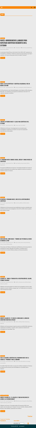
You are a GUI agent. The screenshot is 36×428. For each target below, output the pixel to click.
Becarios (19, 401)
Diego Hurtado (23, 163)
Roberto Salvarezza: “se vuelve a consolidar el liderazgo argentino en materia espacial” (14, 319)
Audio (2, 395)
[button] (22, 426)
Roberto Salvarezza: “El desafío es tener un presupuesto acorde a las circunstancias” (14, 398)
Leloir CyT (20, 125)
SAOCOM (2, 323)
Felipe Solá (20, 361)
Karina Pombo (2, 49)
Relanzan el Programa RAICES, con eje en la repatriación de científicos (15, 200)
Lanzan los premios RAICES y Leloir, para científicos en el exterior (14, 122)
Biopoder (2, 38)
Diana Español (17, 163)
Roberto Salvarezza (25, 321)
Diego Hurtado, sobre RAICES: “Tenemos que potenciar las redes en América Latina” (16, 240)
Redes (11, 244)
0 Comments (17, 47)
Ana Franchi (24, 47)
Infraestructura (21, 282)
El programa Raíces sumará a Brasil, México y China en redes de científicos (16, 160)
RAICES (7, 49)
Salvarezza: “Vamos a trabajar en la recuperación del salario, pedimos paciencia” (16, 279)
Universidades (3, 363)
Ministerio (28, 242)
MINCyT (21, 202)
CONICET (16, 282)
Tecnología (28, 361)
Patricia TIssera (3, 244)
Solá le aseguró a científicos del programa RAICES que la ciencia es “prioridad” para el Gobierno (14, 358)
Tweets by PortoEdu (5, 419)
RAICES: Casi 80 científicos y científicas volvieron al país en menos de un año (15, 84)
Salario (6, 283)
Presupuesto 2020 (25, 401)
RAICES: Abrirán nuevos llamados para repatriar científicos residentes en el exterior (13, 43)
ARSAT (16, 401)
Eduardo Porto (10, 47)
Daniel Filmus (29, 47)
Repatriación (29, 87)
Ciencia (16, 87)
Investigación (20, 87)
